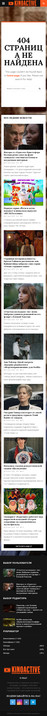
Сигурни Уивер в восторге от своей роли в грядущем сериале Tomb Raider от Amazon (22, 415)
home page (13, 75)
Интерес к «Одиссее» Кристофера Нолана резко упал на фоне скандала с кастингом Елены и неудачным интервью (22, 156)
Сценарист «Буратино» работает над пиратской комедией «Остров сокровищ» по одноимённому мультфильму (23, 521)
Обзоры (8, 126)
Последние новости (18, 117)
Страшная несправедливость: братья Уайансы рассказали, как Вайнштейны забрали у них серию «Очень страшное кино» (22, 262)
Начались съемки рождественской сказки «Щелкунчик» (23, 467)
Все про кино (10, 182)
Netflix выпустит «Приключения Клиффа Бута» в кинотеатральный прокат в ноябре (28, 622)
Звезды (8, 285)
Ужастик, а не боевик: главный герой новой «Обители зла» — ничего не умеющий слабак (29, 608)
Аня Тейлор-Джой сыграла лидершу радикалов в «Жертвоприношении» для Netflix (22, 365)
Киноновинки (10, 232)
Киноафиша (10, 336)
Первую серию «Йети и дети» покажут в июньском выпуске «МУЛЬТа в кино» (20, 211)
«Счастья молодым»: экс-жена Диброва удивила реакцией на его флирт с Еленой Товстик (22, 314)
